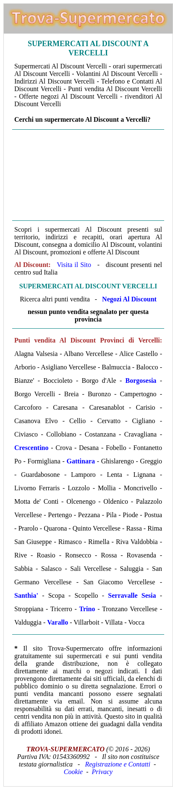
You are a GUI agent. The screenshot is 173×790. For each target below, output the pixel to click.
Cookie (73, 771)
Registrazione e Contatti (117, 764)
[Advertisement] (88, 175)
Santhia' (26, 595)
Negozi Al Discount (129, 299)
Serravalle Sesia (132, 595)
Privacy (102, 771)
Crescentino (31, 447)
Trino (87, 608)
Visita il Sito (74, 264)
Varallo (57, 622)
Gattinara (80, 461)
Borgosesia (141, 380)
